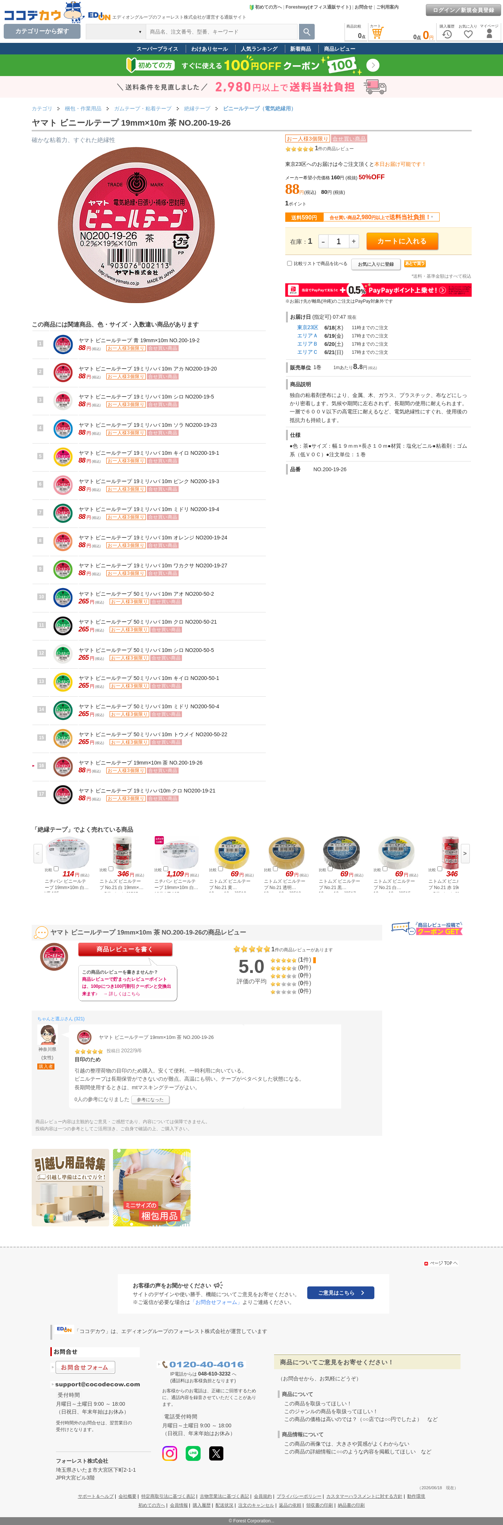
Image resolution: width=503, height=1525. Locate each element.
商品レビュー (339, 49)
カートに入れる (402, 241)
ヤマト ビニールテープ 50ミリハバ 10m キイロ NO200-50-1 (149, 678)
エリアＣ (307, 352)
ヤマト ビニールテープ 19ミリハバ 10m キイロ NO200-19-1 (149, 453)
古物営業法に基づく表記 (224, 1496)
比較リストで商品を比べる (321, 263)
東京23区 (308, 327)
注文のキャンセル (256, 1505)
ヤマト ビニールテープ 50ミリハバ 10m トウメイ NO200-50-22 (153, 734)
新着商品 (300, 49)
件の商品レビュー (334, 148)
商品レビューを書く (125, 949)
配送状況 (224, 1505)
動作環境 (416, 1496)
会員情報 (179, 1505)
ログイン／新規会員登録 (463, 10)
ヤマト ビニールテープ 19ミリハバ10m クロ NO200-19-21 (147, 791)
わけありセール (209, 49)
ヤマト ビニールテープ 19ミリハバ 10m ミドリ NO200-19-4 (149, 509)
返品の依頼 (290, 1505)
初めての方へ (265, 7)
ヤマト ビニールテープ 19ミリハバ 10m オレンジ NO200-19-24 (153, 538)
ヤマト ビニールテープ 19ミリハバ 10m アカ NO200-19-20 (148, 369)
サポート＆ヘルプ (96, 1496)
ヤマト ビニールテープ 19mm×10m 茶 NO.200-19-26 (141, 763)
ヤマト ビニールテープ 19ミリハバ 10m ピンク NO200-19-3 (149, 481)
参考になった (150, 1099)
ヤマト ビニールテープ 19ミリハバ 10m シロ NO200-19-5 (146, 397)
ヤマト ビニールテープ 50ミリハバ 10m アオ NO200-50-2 (146, 594)
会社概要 (127, 1496)
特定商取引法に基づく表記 (168, 1496)
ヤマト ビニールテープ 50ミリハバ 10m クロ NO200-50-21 (148, 622)
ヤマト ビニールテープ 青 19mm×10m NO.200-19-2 (139, 340)
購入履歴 (202, 1505)
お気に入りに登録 (376, 264)
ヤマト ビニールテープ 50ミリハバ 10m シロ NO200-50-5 (146, 650)
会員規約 (263, 1496)
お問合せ (363, 7)
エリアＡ (307, 335)
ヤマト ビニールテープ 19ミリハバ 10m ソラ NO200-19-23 (148, 425)
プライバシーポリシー (299, 1496)
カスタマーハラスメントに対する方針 (364, 1496)
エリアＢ (307, 344)
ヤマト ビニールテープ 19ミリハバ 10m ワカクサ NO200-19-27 (153, 565)
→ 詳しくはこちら (121, 993)
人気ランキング (259, 49)
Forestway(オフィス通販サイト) (318, 7)
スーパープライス (157, 49)
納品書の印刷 (351, 1505)
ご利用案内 (387, 7)
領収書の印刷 (319, 1505)
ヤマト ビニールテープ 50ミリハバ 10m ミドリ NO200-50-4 (149, 706)
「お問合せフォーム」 (216, 1302)
